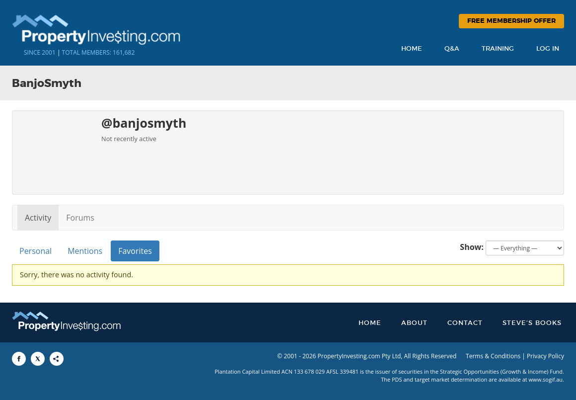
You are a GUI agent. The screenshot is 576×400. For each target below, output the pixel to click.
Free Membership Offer (511, 21)
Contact (465, 323)
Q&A (451, 49)
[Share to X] (38, 359)
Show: (472, 246)
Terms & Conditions (493, 356)
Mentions (85, 250)
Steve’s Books (532, 323)
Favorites (135, 250)
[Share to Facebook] (19, 359)
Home (411, 49)
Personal (35, 250)
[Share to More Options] (57, 359)
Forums (80, 217)
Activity (38, 217)
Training (498, 49)
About (414, 323)
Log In (547, 49)
